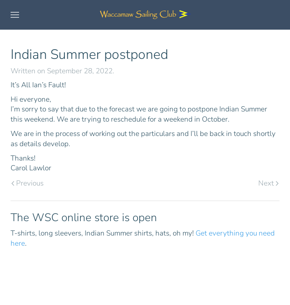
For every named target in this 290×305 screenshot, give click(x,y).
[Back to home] (145, 15)
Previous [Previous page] (27, 183)
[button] (15, 15)
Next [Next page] (268, 183)
